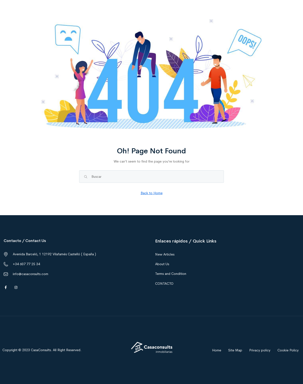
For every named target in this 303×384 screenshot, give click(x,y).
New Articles (164, 254)
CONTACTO (164, 283)
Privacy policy (259, 350)
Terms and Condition (170, 273)
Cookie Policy (288, 350)
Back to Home (152, 193)
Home (216, 350)
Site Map (235, 350)
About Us (162, 264)
